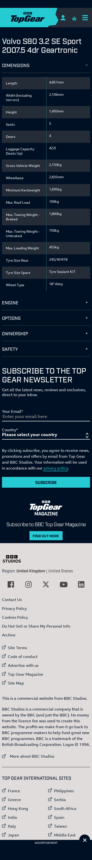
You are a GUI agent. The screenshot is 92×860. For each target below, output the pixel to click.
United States (60, 570)
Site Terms (17, 647)
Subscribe (46, 482)
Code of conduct (23, 656)
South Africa (65, 808)
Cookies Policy (15, 617)
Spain (59, 817)
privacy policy (55, 468)
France (14, 790)
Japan (13, 835)
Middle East (65, 835)
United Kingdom (30, 570)
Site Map (16, 683)
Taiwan (60, 826)
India (12, 817)
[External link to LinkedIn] (81, 584)
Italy (12, 826)
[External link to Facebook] (11, 584)
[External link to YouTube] (63, 584)
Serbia (60, 799)
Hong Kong (18, 808)
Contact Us (12, 599)
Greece (14, 799)
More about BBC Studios (28, 756)
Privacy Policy (14, 608)
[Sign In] (63, 17)
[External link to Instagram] (28, 584)
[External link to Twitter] (46, 584)
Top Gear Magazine (25, 674)
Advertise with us (23, 665)
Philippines (64, 790)
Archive (8, 634)
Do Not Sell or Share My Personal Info (36, 626)
